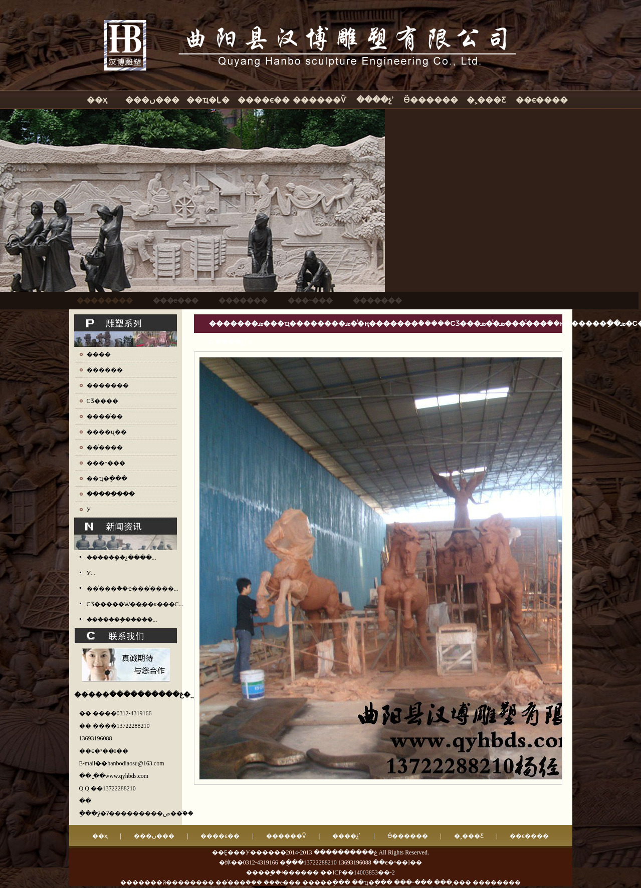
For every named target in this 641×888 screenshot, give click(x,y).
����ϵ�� (264, 100)
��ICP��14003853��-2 (357, 872)
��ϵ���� (542, 100)
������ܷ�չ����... (121, 557)
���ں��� (152, 100)
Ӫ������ (430, 100)
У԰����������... (91, 573)
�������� (497, 882)
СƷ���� (102, 400)
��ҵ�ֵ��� (107, 478)
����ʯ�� (107, 431)
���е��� (282, 882)
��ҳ (97, 100)
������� (108, 385)
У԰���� (89, 509)
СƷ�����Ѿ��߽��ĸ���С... (135, 604)
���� (99, 354)
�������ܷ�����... (122, 619)
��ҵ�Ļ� (208, 100)
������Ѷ (319, 100)
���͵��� (452, 882)
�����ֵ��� (111, 494)
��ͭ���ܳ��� (239, 882)
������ (105, 369)
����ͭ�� (105, 416)
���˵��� (106, 463)
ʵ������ (300, 872)
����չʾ (375, 100)
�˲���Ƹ (486, 100)
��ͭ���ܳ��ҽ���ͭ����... (132, 588)
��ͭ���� (105, 447)
